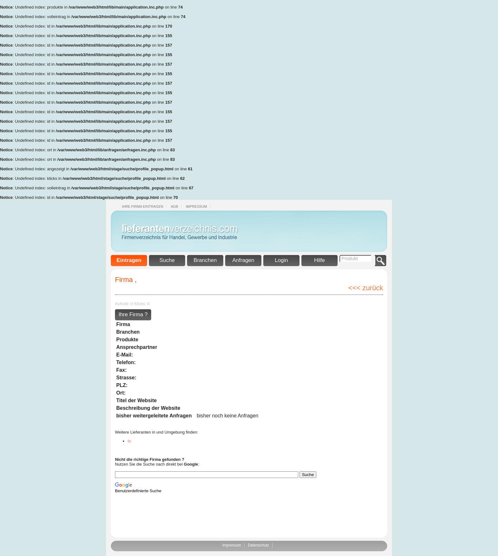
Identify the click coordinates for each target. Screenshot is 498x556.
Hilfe (319, 260)
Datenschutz (258, 545)
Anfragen (243, 260)
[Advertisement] (472, 95)
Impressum (196, 206)
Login (281, 260)
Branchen (205, 260)
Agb (174, 206)
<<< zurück (365, 288)
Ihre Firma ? (133, 314)
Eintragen (129, 260)
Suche (167, 260)
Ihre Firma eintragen (142, 206)
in (129, 441)
